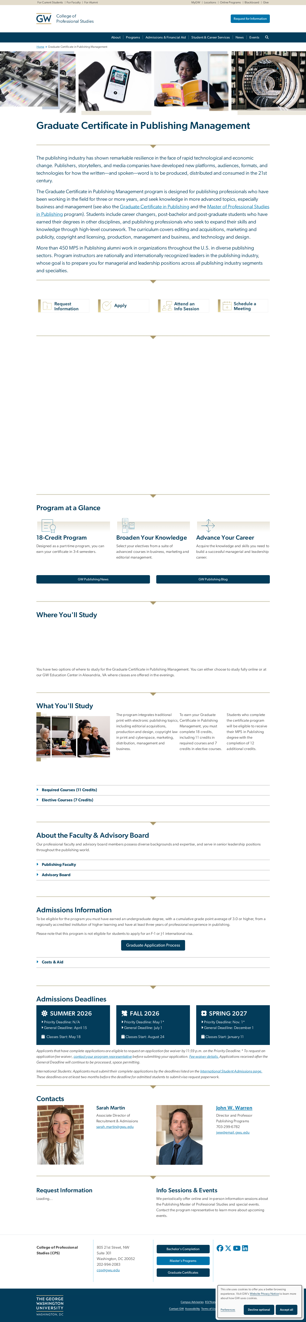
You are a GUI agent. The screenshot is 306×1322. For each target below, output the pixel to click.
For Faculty (74, 2)
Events (254, 37)
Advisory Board (56, 875)
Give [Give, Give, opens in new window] (266, 2)
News (240, 37)
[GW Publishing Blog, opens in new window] (213, 579)
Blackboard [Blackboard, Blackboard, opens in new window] (252, 2)
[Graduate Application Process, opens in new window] (153, 945)
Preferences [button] (228, 1309)
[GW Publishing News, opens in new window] (93, 579)
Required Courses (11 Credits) (69, 790)
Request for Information (250, 18)
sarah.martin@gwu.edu (115, 1127)
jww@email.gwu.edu (233, 1132)
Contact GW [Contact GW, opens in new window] (176, 1308)
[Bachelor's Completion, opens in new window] (183, 1249)
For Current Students (50, 2)
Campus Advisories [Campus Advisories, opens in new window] (192, 1302)
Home (40, 46)
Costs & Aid (53, 962)
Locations (210, 2)
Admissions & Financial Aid (166, 37)
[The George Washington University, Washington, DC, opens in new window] (49, 1305)
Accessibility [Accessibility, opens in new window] (192, 1308)
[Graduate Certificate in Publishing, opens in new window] (154, 207)
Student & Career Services (210, 37)
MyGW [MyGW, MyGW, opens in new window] (195, 2)
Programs (133, 37)
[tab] (153, 795)
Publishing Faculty (59, 865)
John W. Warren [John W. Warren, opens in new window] (234, 1108)
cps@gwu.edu (108, 1270)
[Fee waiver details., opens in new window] (204, 1057)
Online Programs (230, 2)
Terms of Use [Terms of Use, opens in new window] (209, 1308)
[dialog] (260, 1301)
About (116, 37)
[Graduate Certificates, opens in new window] (183, 1272)
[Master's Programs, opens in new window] (183, 1261)
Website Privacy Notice (264, 1293)
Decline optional (259, 1309)
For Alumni (91, 2)
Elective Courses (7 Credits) (67, 800)
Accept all (286, 1309)
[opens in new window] (220, 1251)
